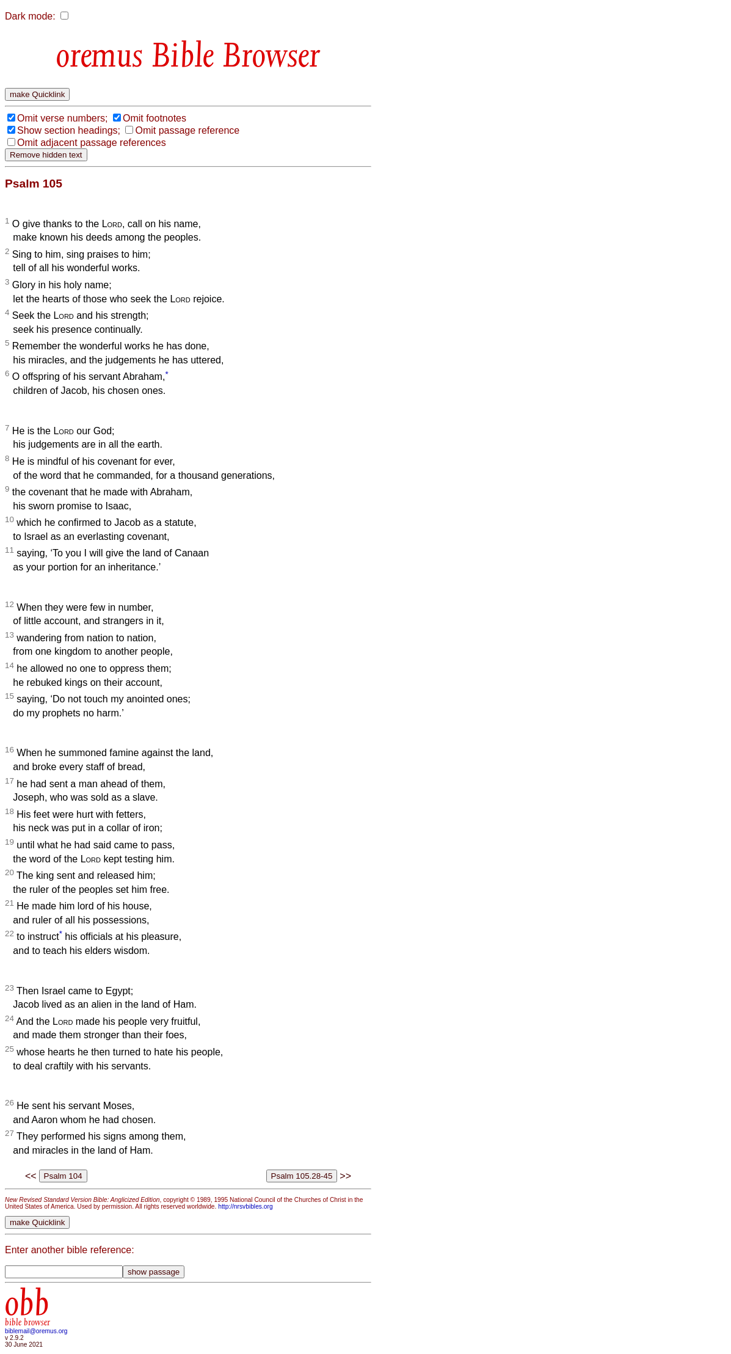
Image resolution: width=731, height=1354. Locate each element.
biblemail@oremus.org (36, 1331)
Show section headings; (68, 130)
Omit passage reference (187, 130)
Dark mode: (30, 16)
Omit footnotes (154, 118)
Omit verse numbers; (62, 118)
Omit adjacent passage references (91, 142)
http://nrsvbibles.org (245, 1206)
